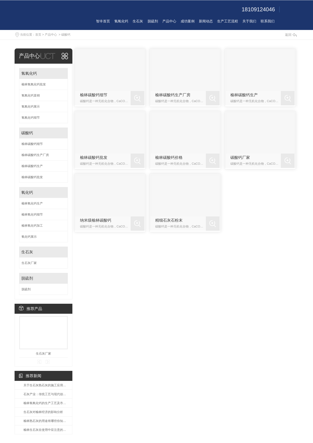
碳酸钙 (65, 34)
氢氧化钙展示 (31, 106)
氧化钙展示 (29, 236)
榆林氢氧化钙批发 (34, 84)
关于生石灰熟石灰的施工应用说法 (45, 385)
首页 (38, 34)
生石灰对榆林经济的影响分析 (43, 412)
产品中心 (51, 34)
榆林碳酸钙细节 (32, 144)
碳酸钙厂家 (240, 157)
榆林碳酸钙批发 (32, 177)
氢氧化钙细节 (31, 117)
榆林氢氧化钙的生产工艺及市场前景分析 (45, 403)
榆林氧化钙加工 (32, 225)
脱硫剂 (27, 278)
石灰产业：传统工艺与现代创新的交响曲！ (45, 394)
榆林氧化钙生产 (32, 203)
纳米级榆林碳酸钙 (95, 220)
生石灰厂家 (29, 263)
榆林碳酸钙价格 (169, 157)
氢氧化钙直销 (31, 95)
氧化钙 (27, 192)
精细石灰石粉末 (169, 220)
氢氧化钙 (29, 73)
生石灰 (27, 252)
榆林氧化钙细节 (32, 214)
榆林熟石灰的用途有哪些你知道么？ (45, 421)
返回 (291, 35)
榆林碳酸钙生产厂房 (35, 155)
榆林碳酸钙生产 (32, 166)
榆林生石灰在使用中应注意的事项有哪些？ (45, 429)
